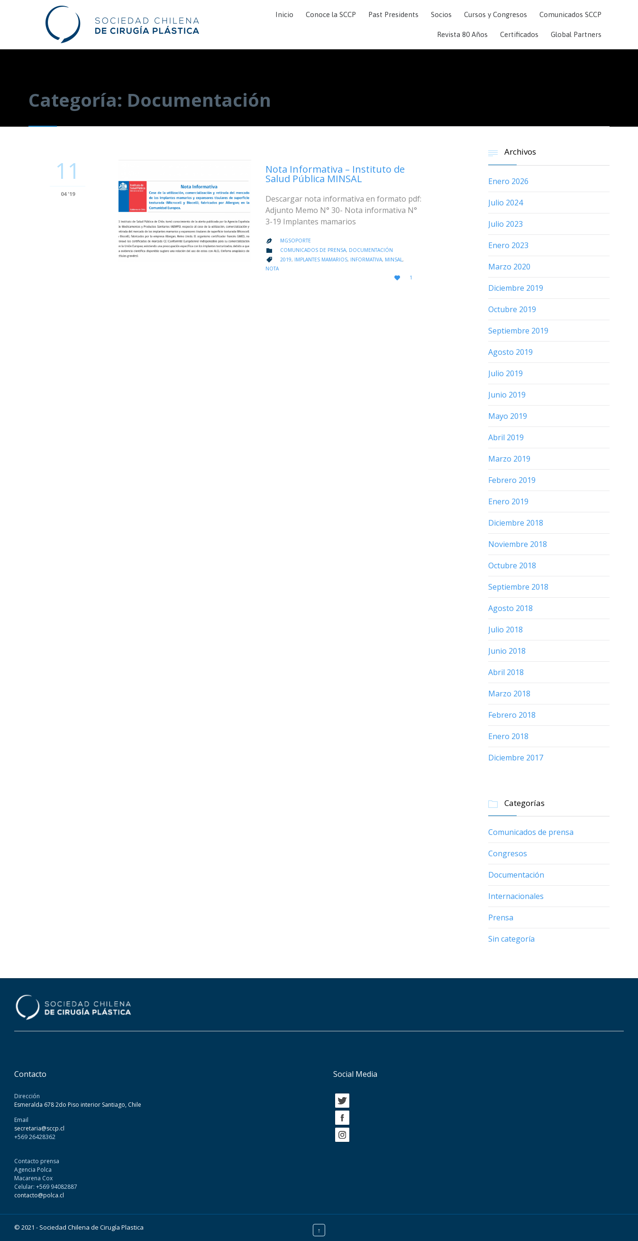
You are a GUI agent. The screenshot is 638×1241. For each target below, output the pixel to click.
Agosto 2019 (510, 352)
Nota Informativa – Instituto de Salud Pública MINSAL (335, 174)
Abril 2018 (506, 672)
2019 (286, 259)
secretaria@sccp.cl (39, 1128)
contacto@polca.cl (39, 1195)
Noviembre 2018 (517, 544)
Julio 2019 (505, 373)
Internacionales (516, 896)
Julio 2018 (505, 629)
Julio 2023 (505, 224)
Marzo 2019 (509, 459)
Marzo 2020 (509, 266)
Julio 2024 (505, 202)
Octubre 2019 (512, 309)
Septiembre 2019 (518, 330)
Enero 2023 (508, 245)
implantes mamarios (320, 259)
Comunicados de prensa (313, 250)
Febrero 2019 (512, 480)
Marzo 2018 (509, 693)
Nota (272, 268)
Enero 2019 (508, 501)
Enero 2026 (508, 181)
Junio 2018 (507, 651)
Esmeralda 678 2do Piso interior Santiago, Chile (77, 1105)
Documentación (371, 250)
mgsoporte (295, 240)
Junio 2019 (507, 394)
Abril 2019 (506, 437)
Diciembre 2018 (515, 523)
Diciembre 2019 (515, 288)
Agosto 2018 (510, 608)
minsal (393, 259)
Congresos (507, 853)
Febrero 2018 (512, 715)
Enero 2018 (508, 736)
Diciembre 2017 (515, 757)
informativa (366, 259)
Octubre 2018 (512, 565)
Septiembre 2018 (518, 587)
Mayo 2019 (507, 416)
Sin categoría (511, 939)
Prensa (500, 917)
